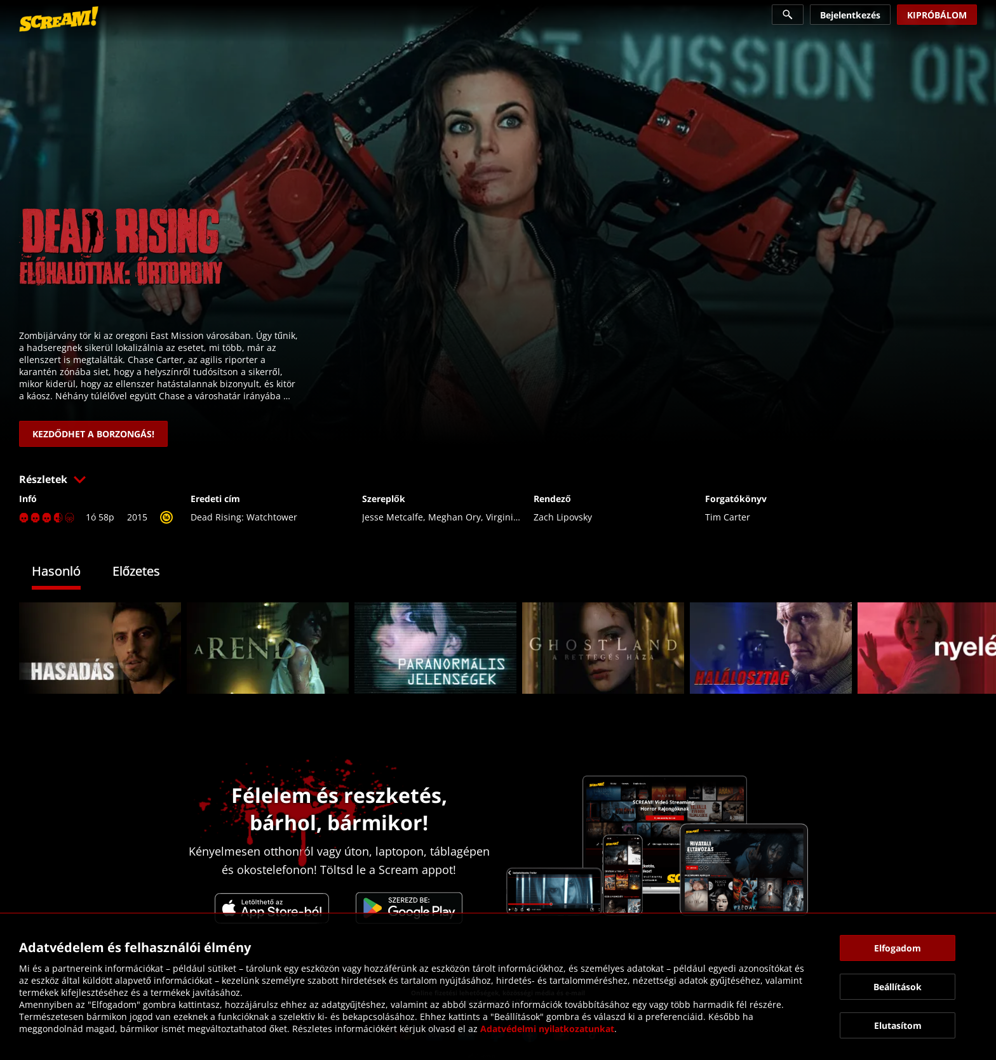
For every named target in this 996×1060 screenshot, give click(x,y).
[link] (58, 19)
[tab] (65, 573)
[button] (498, 479)
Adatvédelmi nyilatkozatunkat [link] (547, 1029)
